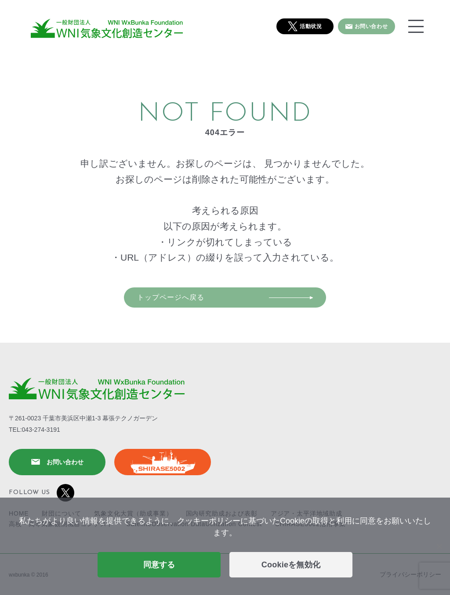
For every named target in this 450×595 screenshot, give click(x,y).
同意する (159, 564)
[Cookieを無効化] (439, 546)
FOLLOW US (41, 493)
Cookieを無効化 (291, 564)
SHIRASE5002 (162, 462)
